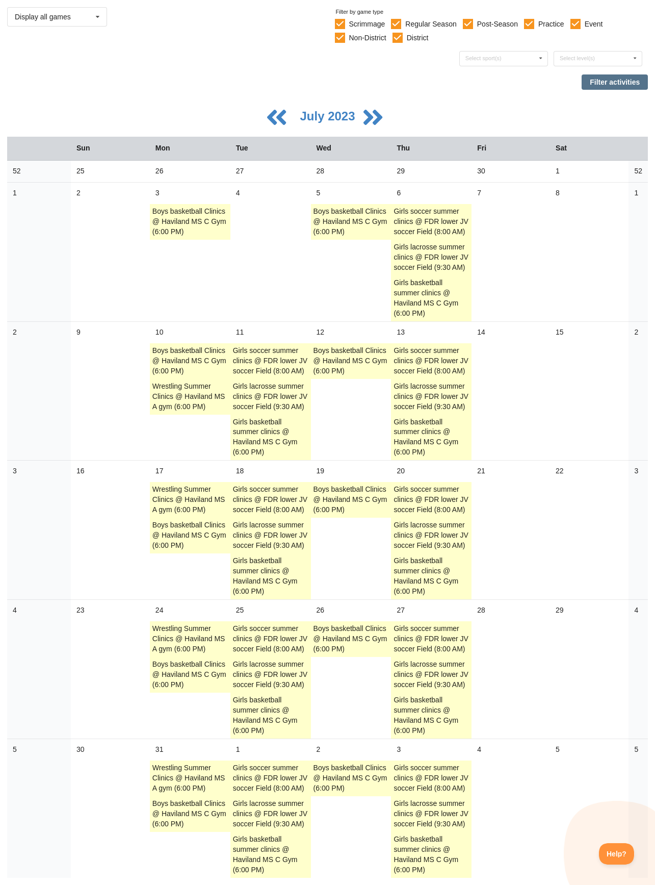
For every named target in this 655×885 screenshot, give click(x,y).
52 (17, 171)
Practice (551, 24)
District (418, 38)
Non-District (367, 38)
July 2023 (329, 116)
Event (594, 24)
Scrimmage (367, 24)
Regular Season (430, 24)
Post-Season (497, 24)
